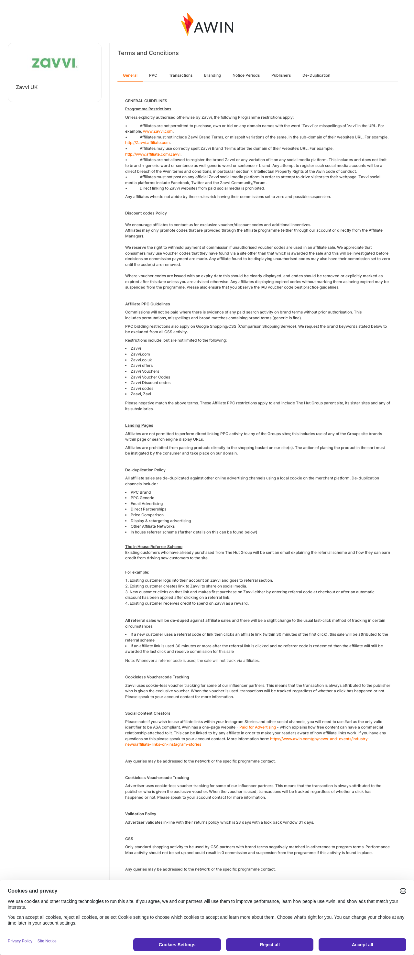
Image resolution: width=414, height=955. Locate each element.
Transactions (180, 75)
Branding (212, 75)
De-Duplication (316, 75)
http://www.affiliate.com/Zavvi (152, 154)
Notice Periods (246, 75)
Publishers (281, 75)
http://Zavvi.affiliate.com (147, 142)
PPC (153, 75)
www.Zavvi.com (158, 131)
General (130, 75)
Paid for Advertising (257, 727)
